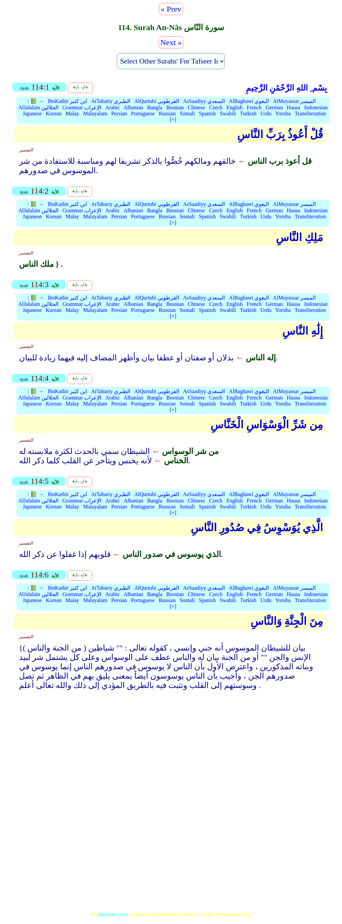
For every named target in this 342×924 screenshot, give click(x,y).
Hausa (293, 107)
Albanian (133, 107)
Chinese (196, 107)
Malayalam (95, 113)
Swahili (228, 113)
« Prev (171, 9)
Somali (187, 113)
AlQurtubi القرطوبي (156, 101)
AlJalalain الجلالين (38, 107)
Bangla (154, 107)
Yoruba (283, 113)
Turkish (248, 113)
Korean (53, 113)
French (254, 107)
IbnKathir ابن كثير (67, 101)
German (274, 107)
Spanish (207, 113)
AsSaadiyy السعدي (204, 101)
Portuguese (143, 113)
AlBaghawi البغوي (249, 101)
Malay (72, 113)
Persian (119, 113)
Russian (167, 113)
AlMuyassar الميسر (294, 101)
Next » (171, 42)
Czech (215, 107)
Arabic (112, 107)
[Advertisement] (171, 753)
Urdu (266, 113)
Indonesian (316, 107)
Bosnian (175, 107)
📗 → (37, 101)
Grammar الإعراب (81, 107)
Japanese (32, 113)
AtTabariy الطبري (110, 101)
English (234, 107)
